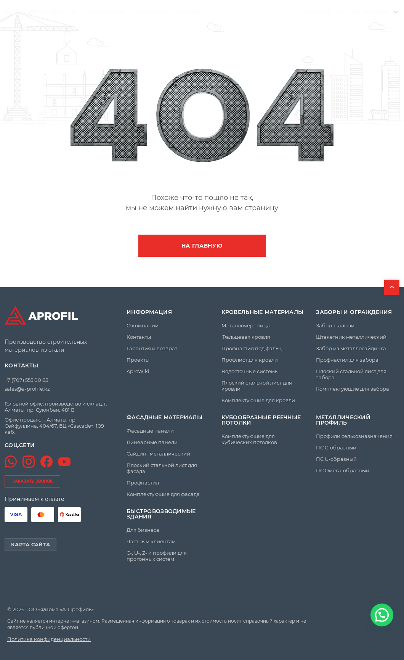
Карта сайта (30, 544)
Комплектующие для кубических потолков (249, 439)
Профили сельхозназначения (354, 436)
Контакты (152, 12)
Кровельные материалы (262, 312)
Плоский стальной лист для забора (351, 374)
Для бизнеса (143, 530)
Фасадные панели (150, 431)
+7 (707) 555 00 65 (363, 11)
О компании (107, 12)
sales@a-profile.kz (27, 389)
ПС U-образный (336, 459)
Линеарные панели (152, 442)
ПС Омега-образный (342, 470)
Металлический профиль (343, 420)
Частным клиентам (151, 541)
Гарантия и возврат (152, 348)
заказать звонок (32, 481)
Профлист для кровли (249, 360)
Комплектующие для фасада (163, 494)
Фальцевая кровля (245, 337)
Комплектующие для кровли (258, 400)
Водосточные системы (250, 371)
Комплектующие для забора (352, 389)
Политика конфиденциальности (49, 639)
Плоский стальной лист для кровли (256, 386)
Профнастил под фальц (251, 348)
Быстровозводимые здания (161, 514)
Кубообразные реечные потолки (261, 420)
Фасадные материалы (164, 417)
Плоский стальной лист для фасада (162, 468)
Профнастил (143, 483)
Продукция (21, 12)
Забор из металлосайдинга (351, 348)
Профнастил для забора (347, 360)
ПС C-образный (336, 447)
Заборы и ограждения (354, 312)
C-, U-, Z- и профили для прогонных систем (157, 556)
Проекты (63, 12)
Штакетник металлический (351, 337)
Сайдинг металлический (158, 454)
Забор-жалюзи (335, 325)
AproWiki (187, 12)
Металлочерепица (245, 325)
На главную (202, 245)
